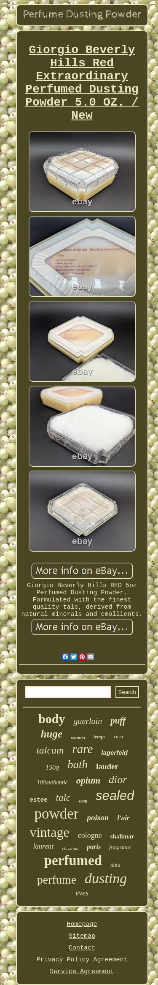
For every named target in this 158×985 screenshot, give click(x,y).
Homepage (82, 924)
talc (63, 797)
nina (115, 865)
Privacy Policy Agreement (81, 959)
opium (88, 780)
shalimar (122, 836)
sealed (115, 795)
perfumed (73, 860)
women (78, 737)
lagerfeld (114, 752)
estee (39, 800)
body (51, 719)
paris (94, 846)
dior (118, 779)
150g (52, 767)
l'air (123, 818)
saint (83, 801)
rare (82, 749)
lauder (107, 766)
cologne (90, 835)
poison (98, 817)
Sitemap (82, 936)
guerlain (87, 721)
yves (81, 893)
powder (56, 813)
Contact (82, 948)
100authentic (52, 782)
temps (100, 737)
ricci (118, 737)
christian (70, 848)
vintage (50, 832)
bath (77, 764)
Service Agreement (82, 971)
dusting (106, 878)
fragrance (120, 847)
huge (51, 734)
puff (118, 721)
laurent (43, 846)
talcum (50, 750)
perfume (56, 879)
